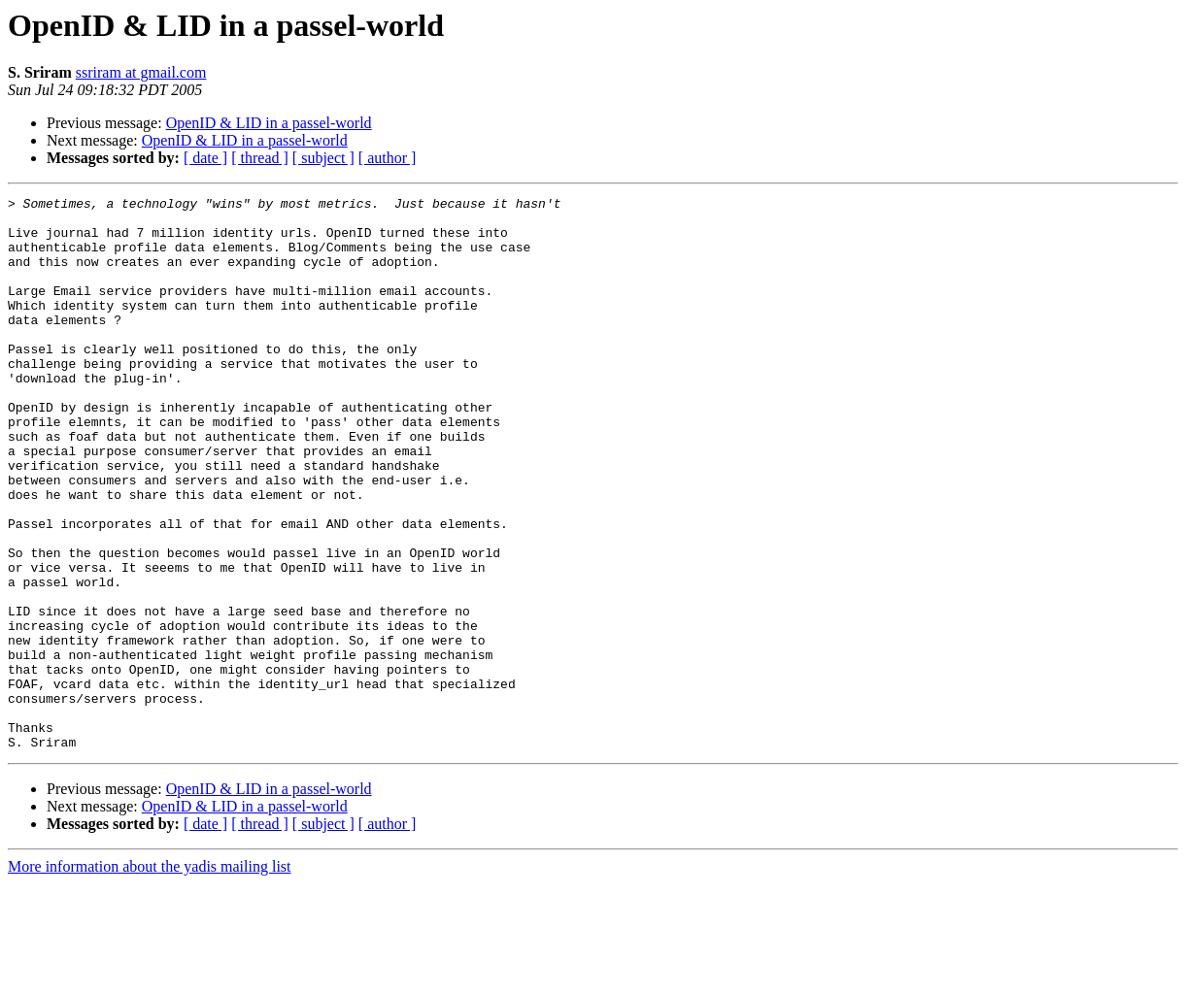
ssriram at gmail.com (141, 72)
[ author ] (387, 157)
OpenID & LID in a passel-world (269, 123)
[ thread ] (259, 157)
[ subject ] (323, 157)
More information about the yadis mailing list (149, 977)
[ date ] (205, 157)
